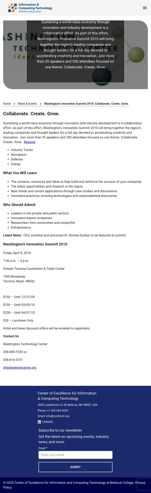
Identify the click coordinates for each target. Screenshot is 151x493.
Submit (75, 467)
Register (30, 142)
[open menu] (145, 8)
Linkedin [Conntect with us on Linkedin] (45, 421)
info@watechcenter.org (19, 368)
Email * (43, 448)
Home (7, 103)
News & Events (27, 103)
